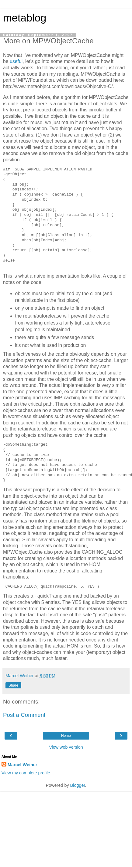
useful (16, 61)
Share (13, 685)
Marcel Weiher (22, 764)
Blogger (77, 785)
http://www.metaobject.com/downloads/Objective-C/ (58, 86)
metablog (24, 18)
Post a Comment (24, 715)
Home (66, 735)
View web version (66, 747)
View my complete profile (26, 772)
